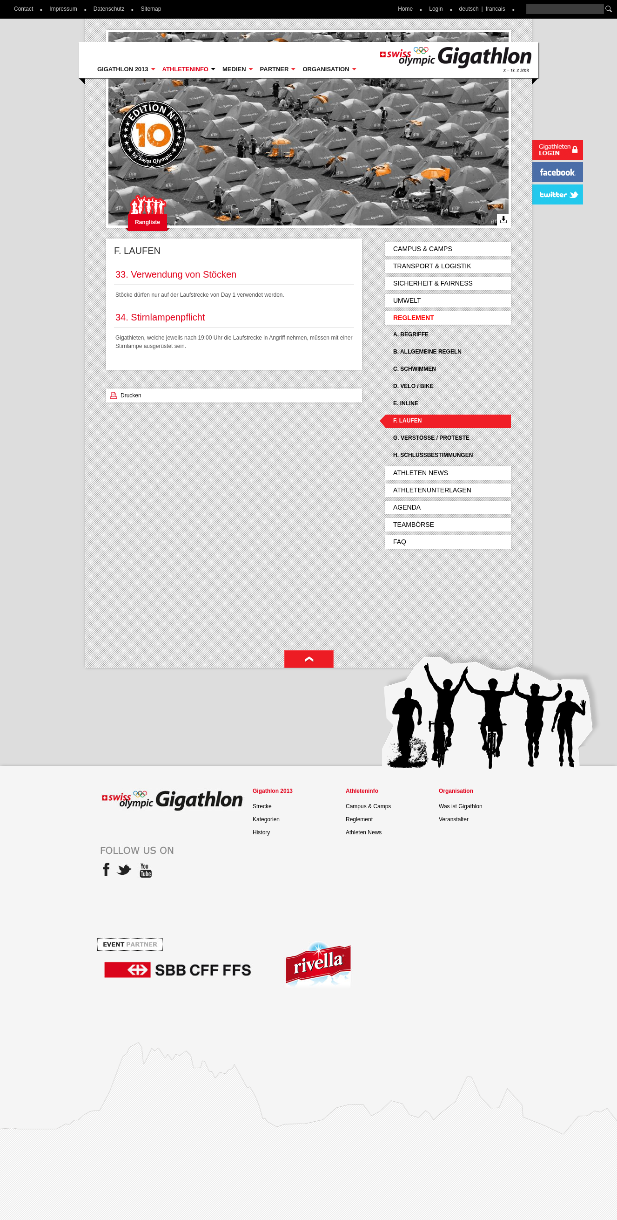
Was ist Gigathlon (461, 806)
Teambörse (413, 524)
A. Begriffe (411, 334)
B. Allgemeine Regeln (427, 351)
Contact (23, 9)
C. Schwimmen (414, 369)
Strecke (262, 806)
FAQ (399, 541)
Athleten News (420, 473)
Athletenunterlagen (432, 490)
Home (405, 9)
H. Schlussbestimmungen (433, 455)
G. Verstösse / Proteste (431, 438)
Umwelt (407, 300)
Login (436, 9)
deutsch (469, 9)
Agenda (407, 507)
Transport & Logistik (432, 266)
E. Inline (405, 403)
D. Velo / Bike (413, 386)
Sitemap (151, 9)
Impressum (63, 9)
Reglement (413, 317)
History (261, 832)
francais (495, 9)
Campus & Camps (422, 248)
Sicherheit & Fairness (433, 283)
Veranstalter (454, 819)
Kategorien (266, 819)
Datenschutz (109, 9)
